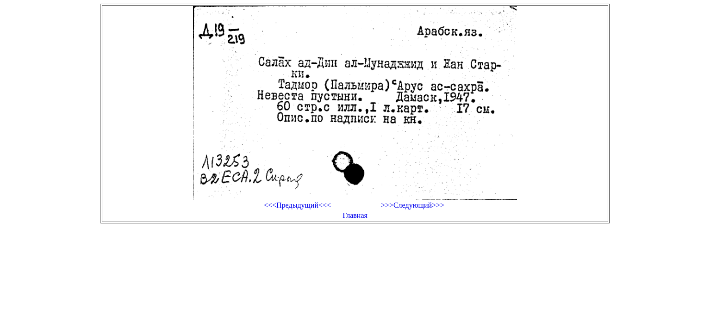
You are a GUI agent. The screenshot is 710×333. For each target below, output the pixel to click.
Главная (355, 215)
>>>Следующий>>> (412, 205)
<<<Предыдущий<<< (297, 205)
